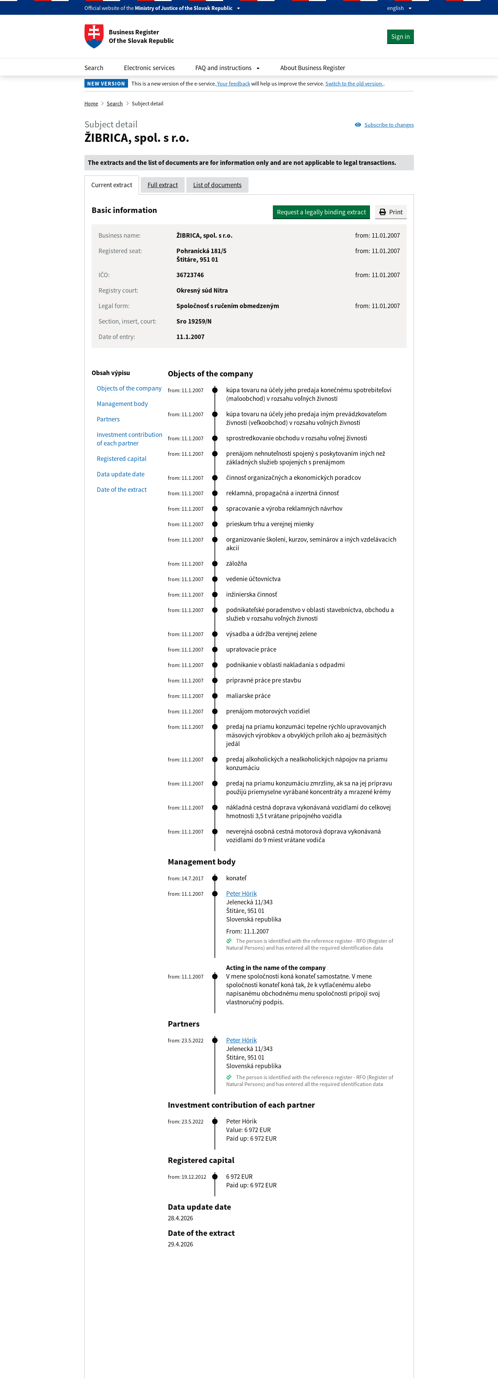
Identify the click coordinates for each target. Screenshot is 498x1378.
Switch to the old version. (354, 83)
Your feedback (233, 83)
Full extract (163, 185)
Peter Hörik (241, 893)
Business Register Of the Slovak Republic (129, 36)
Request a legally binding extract (321, 212)
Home (91, 103)
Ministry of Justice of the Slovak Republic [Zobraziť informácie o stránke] (187, 7)
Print (391, 212)
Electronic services (149, 68)
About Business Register (312, 68)
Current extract (111, 185)
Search (93, 68)
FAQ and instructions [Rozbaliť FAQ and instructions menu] (227, 68)
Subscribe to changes (384, 124)
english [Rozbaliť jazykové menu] (399, 7)
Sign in (400, 36)
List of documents (217, 185)
